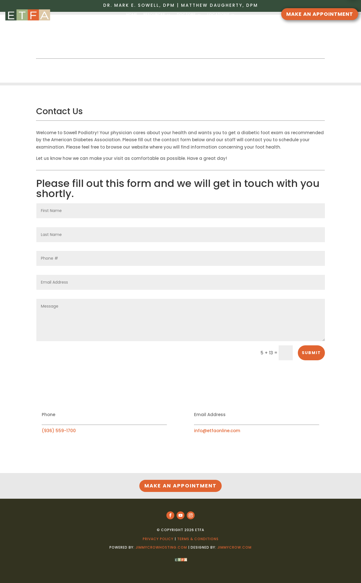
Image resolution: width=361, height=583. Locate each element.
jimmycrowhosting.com (161, 547)
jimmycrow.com (234, 547)
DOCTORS (186, 14)
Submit (311, 352)
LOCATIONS (218, 14)
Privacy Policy (158, 538)
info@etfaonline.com (217, 431)
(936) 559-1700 (59, 431)
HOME (131, 14)
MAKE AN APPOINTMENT (319, 13)
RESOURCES (154, 14)
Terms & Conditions (198, 538)
